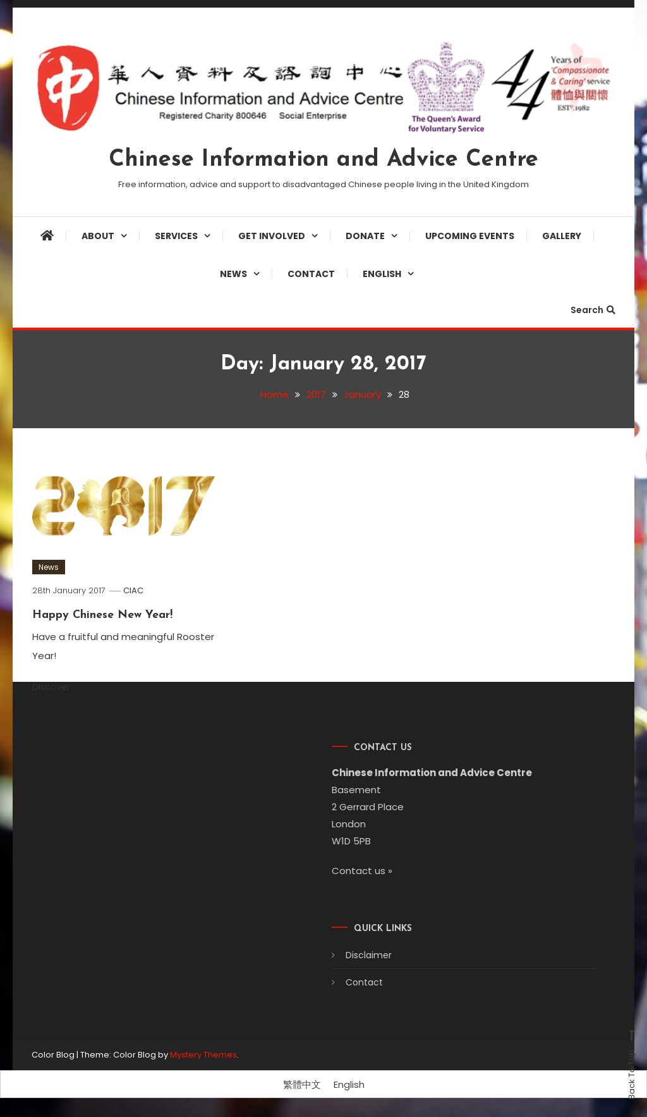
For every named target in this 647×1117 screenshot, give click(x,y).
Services (176, 236)
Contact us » (347, 870)
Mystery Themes (203, 1055)
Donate (365, 236)
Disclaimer (354, 955)
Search (593, 310)
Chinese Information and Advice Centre (323, 160)
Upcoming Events (469, 236)
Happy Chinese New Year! (102, 615)
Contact (311, 274)
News (233, 274)
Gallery (561, 236)
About (98, 236)
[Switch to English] (349, 1084)
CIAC (133, 590)
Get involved (271, 236)
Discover (58, 687)
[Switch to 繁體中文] (302, 1084)
